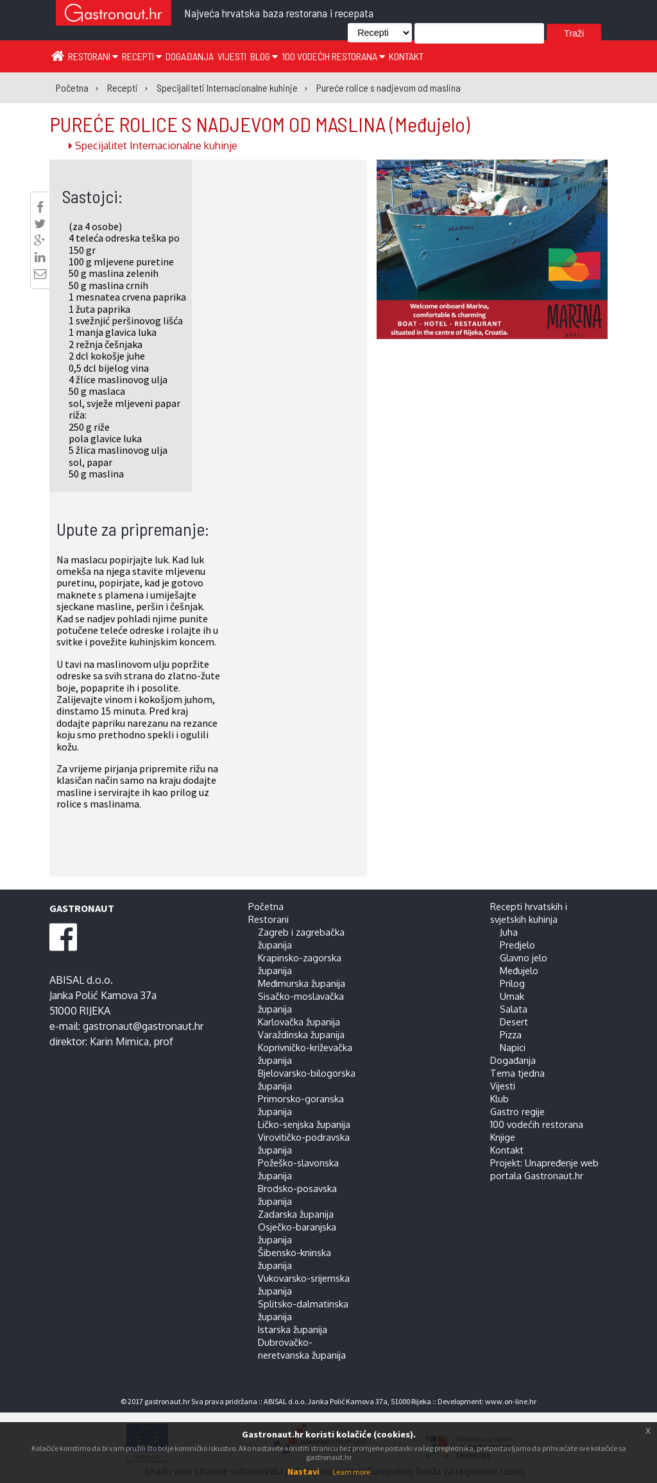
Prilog (512, 983)
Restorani (93, 56)
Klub (499, 1098)
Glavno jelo (523, 957)
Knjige (502, 1137)
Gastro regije (517, 1111)
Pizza (511, 1034)
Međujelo (519, 970)
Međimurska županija (301, 983)
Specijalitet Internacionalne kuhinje (153, 145)
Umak (512, 996)
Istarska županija (292, 1329)
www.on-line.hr (510, 1401)
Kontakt (406, 56)
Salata (513, 1009)
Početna (266, 906)
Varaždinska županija (301, 1034)
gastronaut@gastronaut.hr (143, 1026)
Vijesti (232, 56)
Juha (509, 932)
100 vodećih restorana (333, 56)
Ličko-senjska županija (304, 1124)
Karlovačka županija (299, 1021)
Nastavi (303, 1471)
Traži (574, 33)
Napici (512, 1047)
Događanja (190, 56)
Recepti (142, 56)
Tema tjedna (517, 1073)
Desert (514, 1021)
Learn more (351, 1472)
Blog (264, 56)
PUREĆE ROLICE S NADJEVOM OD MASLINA (259, 124)
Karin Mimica (119, 1041)
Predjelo (517, 944)
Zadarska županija (296, 1214)
